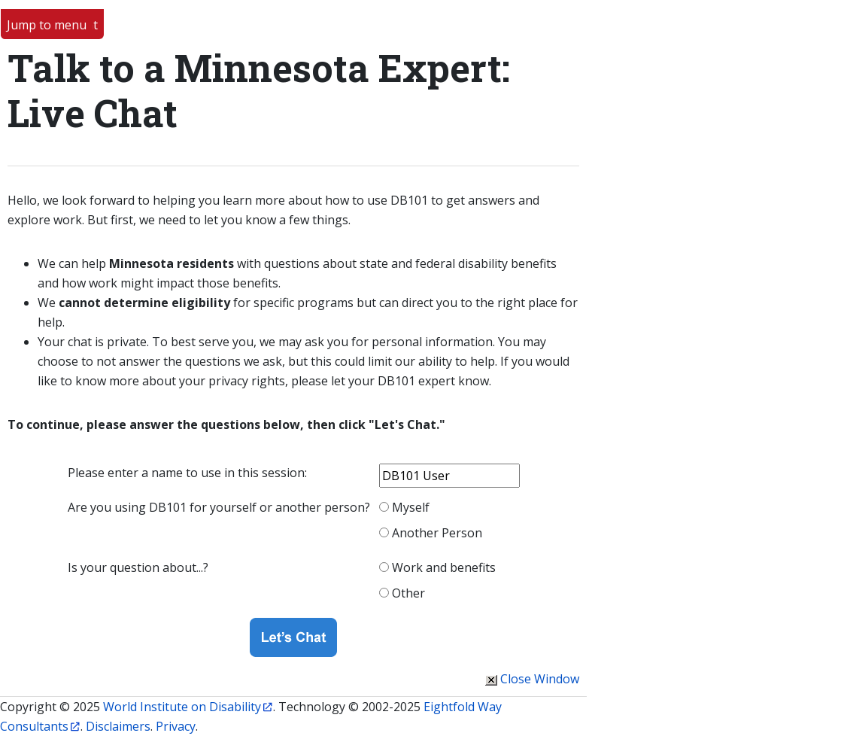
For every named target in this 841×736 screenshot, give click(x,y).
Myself (411, 507)
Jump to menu (47, 25)
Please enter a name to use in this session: (187, 472)
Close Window (539, 679)
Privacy (176, 726)
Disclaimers (118, 726)
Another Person (437, 533)
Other (408, 593)
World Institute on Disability (182, 706)
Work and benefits (444, 567)
